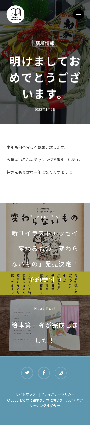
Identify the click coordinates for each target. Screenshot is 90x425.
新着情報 (44, 43)
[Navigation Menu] (78, 14)
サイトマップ (26, 394)
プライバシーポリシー (58, 394)
